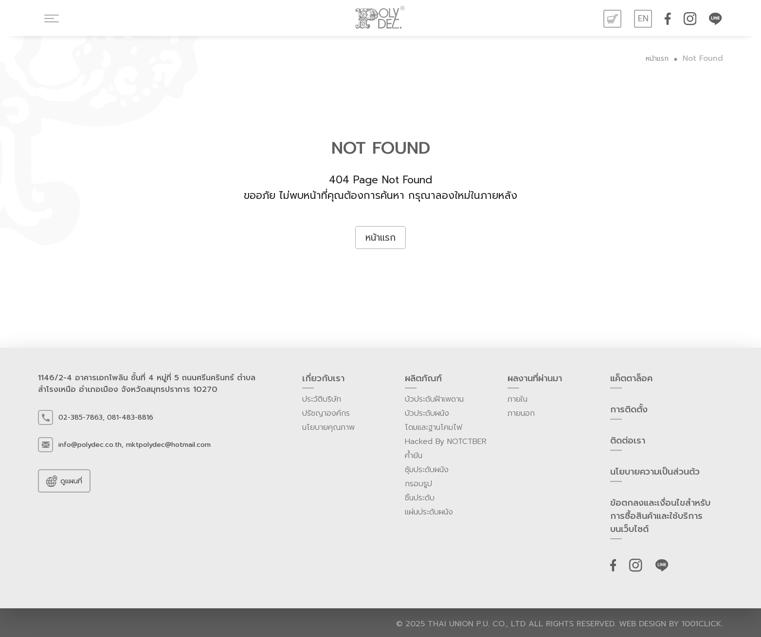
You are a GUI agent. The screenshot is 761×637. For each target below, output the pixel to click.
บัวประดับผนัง (427, 413)
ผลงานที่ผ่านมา (534, 380)
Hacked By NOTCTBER (446, 441)
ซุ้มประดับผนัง (427, 470)
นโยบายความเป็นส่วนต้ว (655, 473)
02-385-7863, (81, 417)
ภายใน (517, 399)
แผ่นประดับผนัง (429, 512)
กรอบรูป (418, 484)
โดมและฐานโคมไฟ (433, 427)
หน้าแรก (657, 58)
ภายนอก (521, 413)
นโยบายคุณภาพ (328, 427)
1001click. (702, 624)
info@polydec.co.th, (91, 445)
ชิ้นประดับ (420, 498)
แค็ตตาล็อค (631, 380)
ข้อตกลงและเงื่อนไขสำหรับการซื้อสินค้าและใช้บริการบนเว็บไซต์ (660, 517)
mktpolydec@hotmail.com (168, 445)
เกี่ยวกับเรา (323, 380)
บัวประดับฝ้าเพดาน (434, 399)
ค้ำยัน (413, 455)
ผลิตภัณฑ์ (423, 380)
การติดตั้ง (629, 411)
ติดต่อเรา (627, 442)
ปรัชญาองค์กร (326, 413)
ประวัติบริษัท (321, 399)
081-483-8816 (130, 417)
